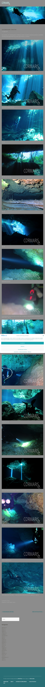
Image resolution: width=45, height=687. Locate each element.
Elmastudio (32, 678)
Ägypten (3, 631)
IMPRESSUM (29, 351)
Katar (3, 638)
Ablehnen (22, 346)
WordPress (20, 678)
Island (3, 637)
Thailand (3, 649)
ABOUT (12, 681)
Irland (3, 651)
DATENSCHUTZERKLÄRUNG (23, 351)
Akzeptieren (22, 343)
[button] (43, 335)
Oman (3, 645)
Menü (42, 2)
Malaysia (3, 641)
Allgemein (3, 627)
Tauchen (13, 602)
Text (2, 655)
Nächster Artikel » (37, 611)
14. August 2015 (5, 31)
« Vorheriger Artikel (8, 611)
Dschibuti (3, 634)
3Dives (3, 630)
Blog (2, 628)
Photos (8, 600)
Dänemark (4, 650)
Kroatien (3, 639)
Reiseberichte (4, 657)
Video (3, 660)
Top (40, 683)
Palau (3, 646)
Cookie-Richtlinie (16, 351)
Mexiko (11, 602)
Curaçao (3, 633)
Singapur (3, 647)
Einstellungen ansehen (22, 349)
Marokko (3, 642)
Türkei (3, 658)
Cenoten (8, 602)
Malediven (4, 653)
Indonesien (4, 635)
